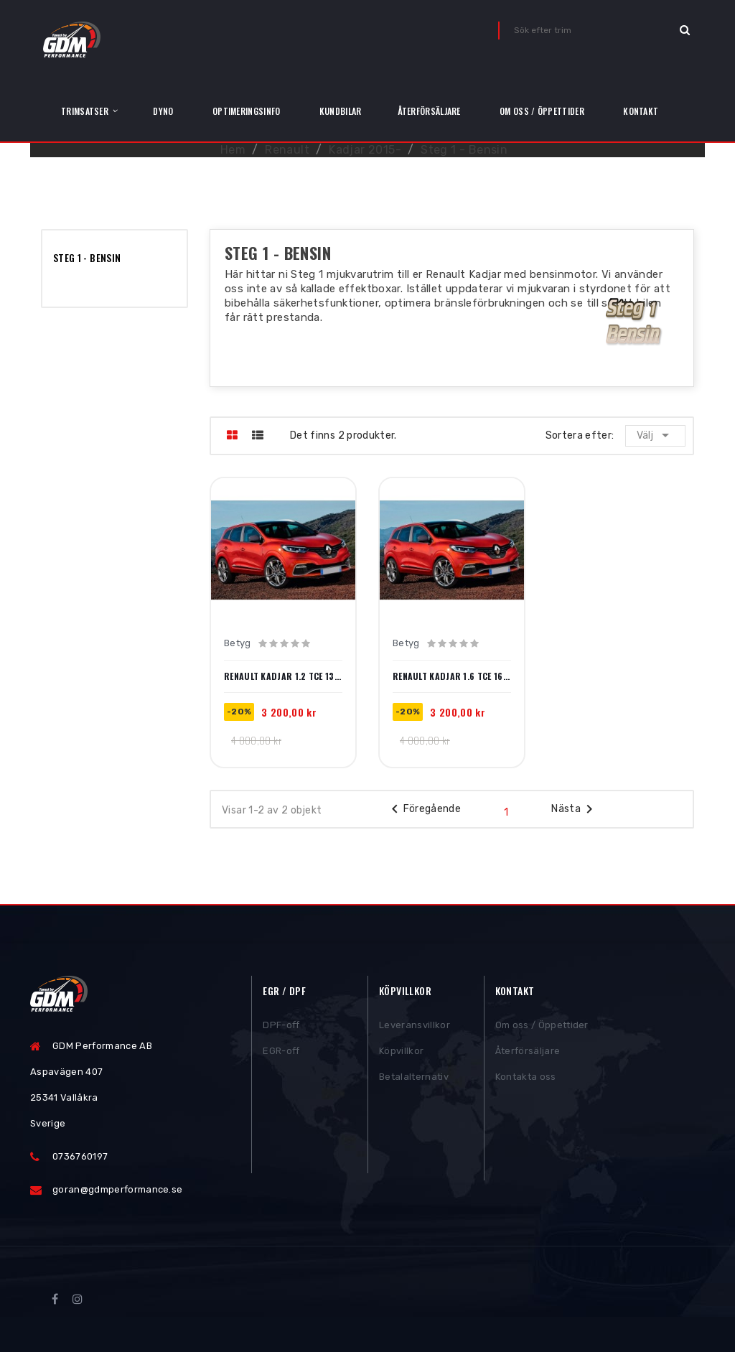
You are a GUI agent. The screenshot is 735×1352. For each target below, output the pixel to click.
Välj (656, 435)
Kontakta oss (525, 1077)
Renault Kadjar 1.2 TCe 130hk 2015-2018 (283, 676)
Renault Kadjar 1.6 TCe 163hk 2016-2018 (452, 676)
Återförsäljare (528, 1051)
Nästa (574, 809)
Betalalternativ (414, 1077)
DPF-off (281, 1025)
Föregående (424, 809)
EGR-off (281, 1051)
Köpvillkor (401, 1051)
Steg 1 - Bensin (87, 257)
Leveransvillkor (414, 1025)
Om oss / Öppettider (542, 1025)
